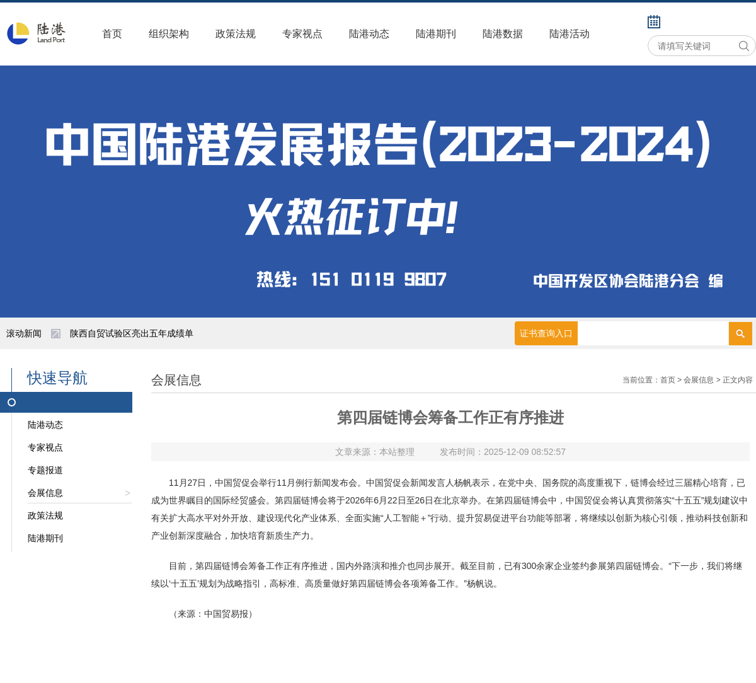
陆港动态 (369, 33)
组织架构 (169, 33)
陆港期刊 (436, 33)
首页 (112, 33)
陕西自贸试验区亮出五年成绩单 (131, 333)
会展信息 (80, 495)
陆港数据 (503, 33)
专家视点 (302, 33)
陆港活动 (569, 33)
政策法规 (235, 33)
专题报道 (45, 470)
